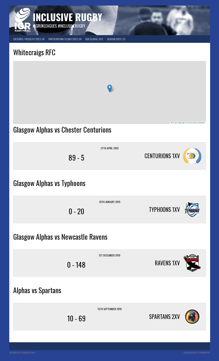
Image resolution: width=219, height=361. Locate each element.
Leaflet (174, 123)
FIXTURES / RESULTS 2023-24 (28, 39)
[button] (109, 88)
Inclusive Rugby (67, 17)
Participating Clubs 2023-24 (64, 39)
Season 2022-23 (116, 39)
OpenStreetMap (191, 123)
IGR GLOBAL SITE (94, 39)
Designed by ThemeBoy (197, 352)
